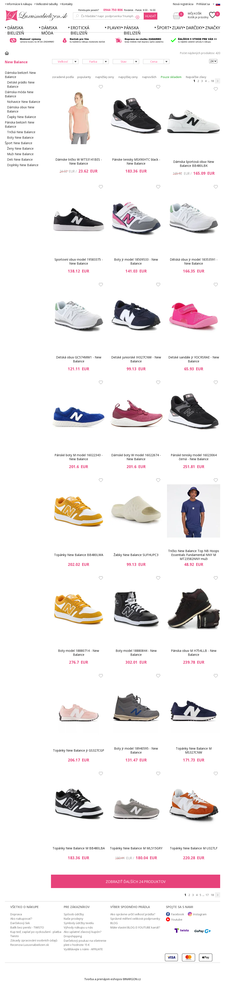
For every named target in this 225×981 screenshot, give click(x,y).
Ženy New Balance (20, 148)
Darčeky (194, 27)
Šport (163, 27)
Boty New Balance (20, 137)
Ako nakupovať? (21, 919)
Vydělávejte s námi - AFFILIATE (83, 949)
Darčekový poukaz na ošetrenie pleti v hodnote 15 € (85, 943)
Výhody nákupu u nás (78, 927)
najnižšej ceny (104, 77)
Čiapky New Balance (21, 117)
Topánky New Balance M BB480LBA (79, 848)
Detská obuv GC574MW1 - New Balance (78, 359)
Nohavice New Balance (23, 102)
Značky (212, 27)
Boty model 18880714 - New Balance (78, 653)
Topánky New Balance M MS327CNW (194, 750)
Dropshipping (73, 936)
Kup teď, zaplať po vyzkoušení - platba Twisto (35, 934)
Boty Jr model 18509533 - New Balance (136, 261)
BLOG (114, 923)
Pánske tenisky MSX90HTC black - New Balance (136, 161)
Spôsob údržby (74, 914)
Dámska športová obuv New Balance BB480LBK (193, 164)
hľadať (150, 16)
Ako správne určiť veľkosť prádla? (132, 914)
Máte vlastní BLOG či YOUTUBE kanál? (135, 927)
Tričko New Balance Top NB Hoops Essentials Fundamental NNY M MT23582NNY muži (193, 555)
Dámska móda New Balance (19, 94)
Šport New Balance (18, 143)
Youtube (176, 919)
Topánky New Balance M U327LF (194, 848)
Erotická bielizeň (80, 30)
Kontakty (67, 4)
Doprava (16, 914)
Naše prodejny (73, 919)
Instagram (200, 914)
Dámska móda (49, 30)
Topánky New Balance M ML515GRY (136, 848)
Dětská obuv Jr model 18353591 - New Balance (194, 261)
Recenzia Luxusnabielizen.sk (29, 945)
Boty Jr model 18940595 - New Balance (136, 750)
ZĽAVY (177, 27)
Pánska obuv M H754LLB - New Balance (193, 653)
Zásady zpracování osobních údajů (33, 940)
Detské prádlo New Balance (20, 84)
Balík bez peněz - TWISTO (27, 927)
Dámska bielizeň (15, 30)
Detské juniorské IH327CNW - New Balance (136, 359)
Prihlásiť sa (203, 4)
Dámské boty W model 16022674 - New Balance (136, 457)
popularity (84, 77)
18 (212, 81)
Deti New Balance (20, 159)
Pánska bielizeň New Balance (19, 124)
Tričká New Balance (21, 132)
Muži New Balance (20, 154)
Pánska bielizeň (132, 30)
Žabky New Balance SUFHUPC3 (136, 555)
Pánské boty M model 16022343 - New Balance (78, 457)
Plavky (114, 27)
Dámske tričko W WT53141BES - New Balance (78, 161)
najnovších (149, 77)
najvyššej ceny (128, 77)
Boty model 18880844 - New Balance (136, 653)
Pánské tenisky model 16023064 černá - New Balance (194, 457)
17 (207, 895)
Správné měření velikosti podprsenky (135, 919)
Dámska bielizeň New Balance (20, 75)
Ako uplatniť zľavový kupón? (82, 932)
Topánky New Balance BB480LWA (78, 555)
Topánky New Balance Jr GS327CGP (78, 750)
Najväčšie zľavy (196, 77)
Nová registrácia (183, 4)
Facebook (177, 914)
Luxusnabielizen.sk (35, 15)
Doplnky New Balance (22, 165)
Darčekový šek (20, 923)
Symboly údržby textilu (79, 923)
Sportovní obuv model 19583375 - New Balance (78, 261)
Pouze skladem (171, 77)
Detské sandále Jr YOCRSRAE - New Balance (193, 359)
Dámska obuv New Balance (20, 109)
